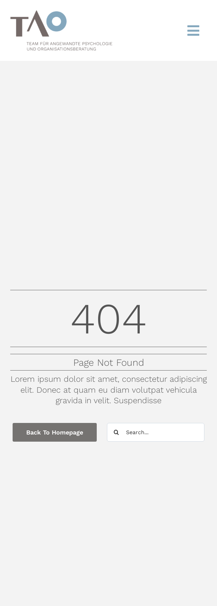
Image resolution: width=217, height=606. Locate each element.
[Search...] (155, 432)
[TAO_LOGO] (61, 14)
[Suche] (116, 432)
